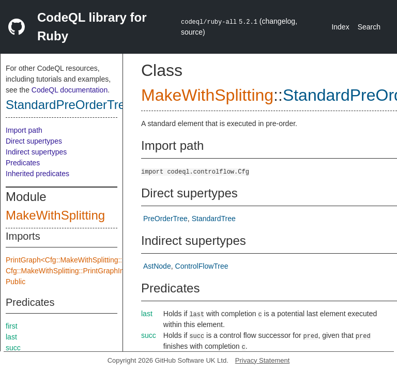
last (11, 337)
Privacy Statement (262, 360)
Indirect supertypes (36, 152)
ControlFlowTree (201, 266)
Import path (24, 130)
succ (13, 348)
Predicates (23, 163)
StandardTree (214, 218)
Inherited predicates (37, 173)
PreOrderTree (165, 218)
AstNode (157, 266)
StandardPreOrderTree (69, 105)
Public (15, 281)
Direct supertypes (34, 141)
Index (340, 27)
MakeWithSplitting (55, 215)
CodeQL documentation (70, 90)
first (12, 326)
